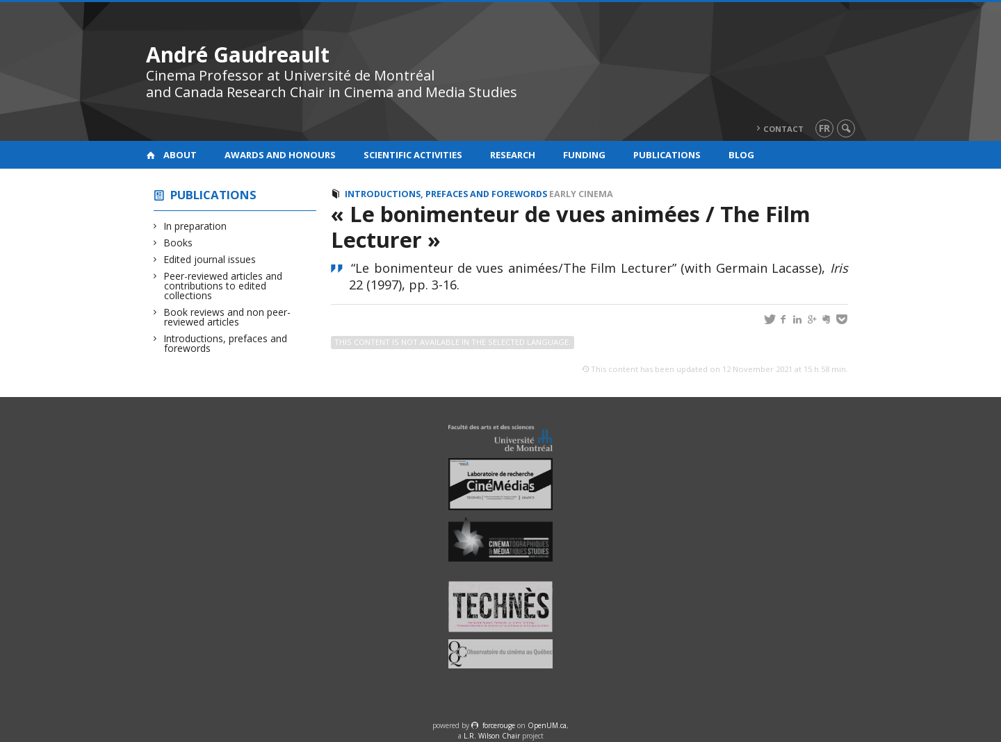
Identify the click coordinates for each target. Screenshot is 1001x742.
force (498, 725)
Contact (783, 129)
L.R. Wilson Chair (492, 736)
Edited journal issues (210, 259)
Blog (741, 155)
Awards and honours (280, 155)
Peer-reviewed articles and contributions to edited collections (223, 285)
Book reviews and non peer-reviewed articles (227, 316)
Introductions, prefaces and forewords (225, 343)
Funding (584, 155)
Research (512, 155)
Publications (667, 155)
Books (178, 242)
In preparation (195, 226)
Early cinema (581, 194)
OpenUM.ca (547, 725)
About (180, 155)
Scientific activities (413, 155)
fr (824, 128)
